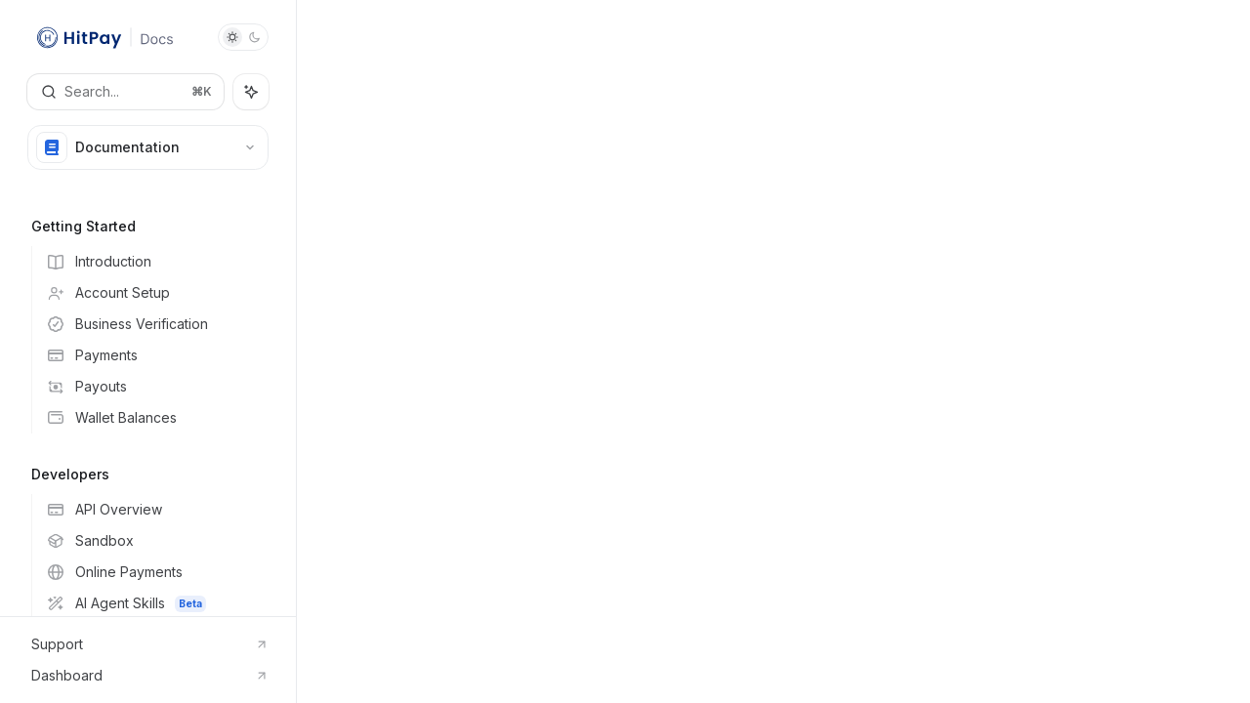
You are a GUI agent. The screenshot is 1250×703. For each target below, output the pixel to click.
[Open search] (125, 91)
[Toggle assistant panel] (251, 91)
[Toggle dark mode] (243, 37)
